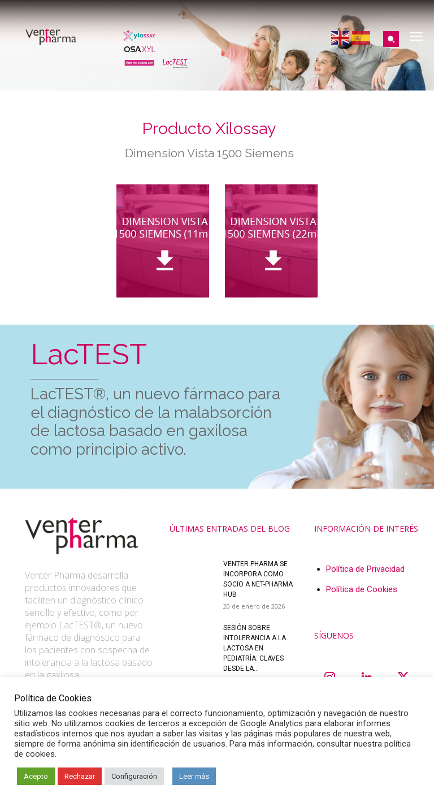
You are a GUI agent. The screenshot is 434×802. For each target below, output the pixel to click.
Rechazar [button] (79, 776)
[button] (391, 39)
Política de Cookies (361, 589)
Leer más (194, 776)
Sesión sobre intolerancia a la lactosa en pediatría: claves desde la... (254, 648)
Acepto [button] (36, 776)
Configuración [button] (134, 776)
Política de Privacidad (365, 569)
